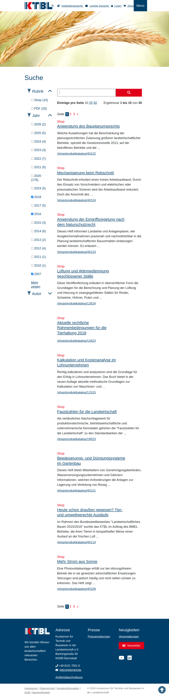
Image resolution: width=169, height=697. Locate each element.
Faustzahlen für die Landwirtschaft (87, 411)
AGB (27, 692)
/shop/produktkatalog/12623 (76, 341)
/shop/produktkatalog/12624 (76, 303)
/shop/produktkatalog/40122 (76, 153)
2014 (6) (38, 231)
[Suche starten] (129, 93)
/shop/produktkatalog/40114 (76, 542)
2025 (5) (38, 133)
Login (116, 5)
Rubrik (37, 91)
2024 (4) (38, 141)
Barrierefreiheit (41, 692)
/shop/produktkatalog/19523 (76, 439)
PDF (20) (39, 108)
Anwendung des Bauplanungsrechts (88, 126)
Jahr (36, 115)
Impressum (31, 688)
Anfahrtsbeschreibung (69, 677)
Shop (128, 5)
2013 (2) (38, 240)
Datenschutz (47, 688)
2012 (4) (38, 248)
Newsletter (131, 645)
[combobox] (86, 92)
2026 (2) (38, 124)
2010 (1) (38, 265)
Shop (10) (39, 100)
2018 (36, 197)
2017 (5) (38, 205)
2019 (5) (38, 188)
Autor (36, 294)
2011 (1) (38, 257)
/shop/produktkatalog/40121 (76, 490)
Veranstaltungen (129, 636)
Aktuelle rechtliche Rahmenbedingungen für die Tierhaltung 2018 (82, 327)
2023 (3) (38, 150)
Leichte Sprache (100, 5)
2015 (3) (38, 222)
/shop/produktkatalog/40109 (76, 589)
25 (91, 103)
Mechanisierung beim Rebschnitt (85, 173)
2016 (36, 214)
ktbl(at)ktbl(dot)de (70, 670)
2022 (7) (38, 158)
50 (95, 103)
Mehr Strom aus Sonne (77, 561)
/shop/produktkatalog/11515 (76, 392)
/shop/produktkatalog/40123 (76, 252)
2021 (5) (38, 167)
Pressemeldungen (99, 636)
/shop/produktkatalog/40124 (76, 200)
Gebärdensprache (73, 5)
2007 (36, 274)
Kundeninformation (68, 688)
